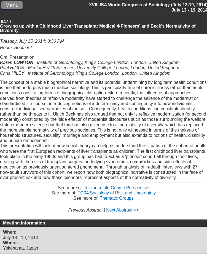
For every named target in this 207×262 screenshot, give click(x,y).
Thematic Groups (117, 198)
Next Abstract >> (122, 210)
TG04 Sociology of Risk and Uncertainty (117, 193)
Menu (11, 5)
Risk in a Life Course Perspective (116, 187)
